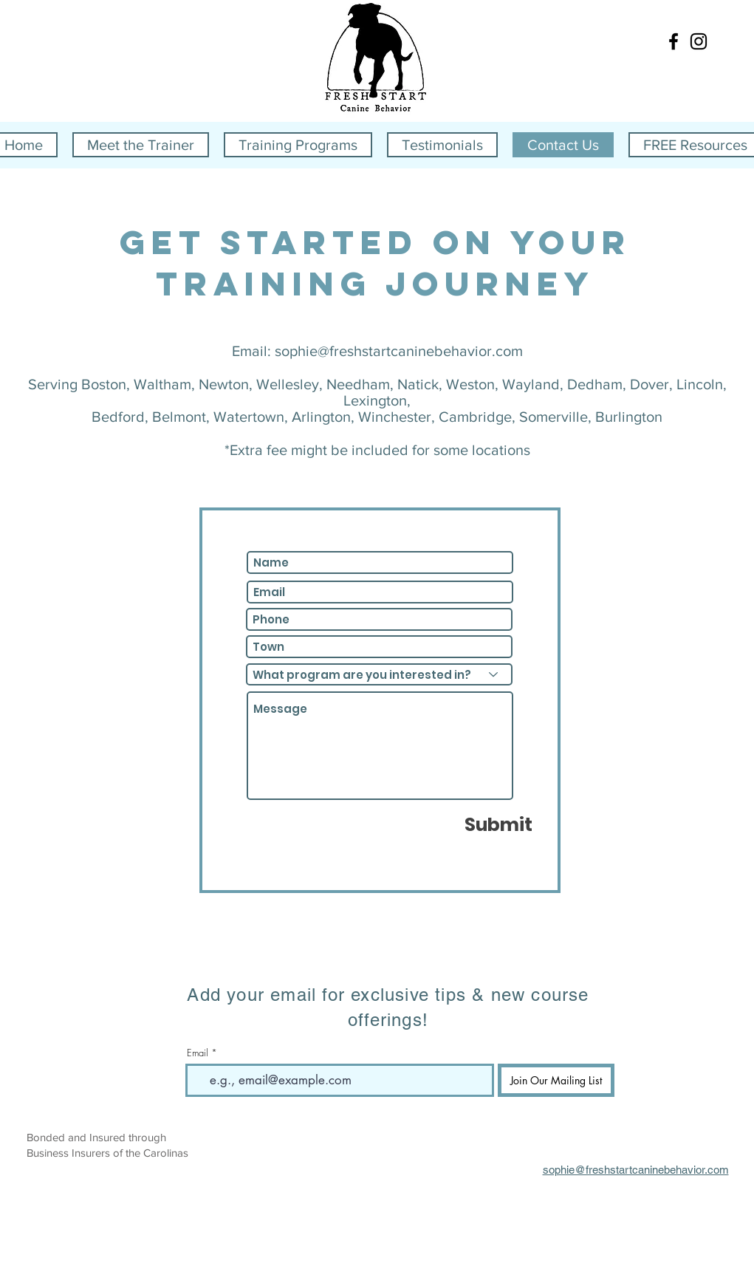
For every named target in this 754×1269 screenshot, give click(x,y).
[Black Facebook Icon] (673, 41)
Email (197, 1053)
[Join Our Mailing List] (556, 1080)
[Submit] (498, 824)
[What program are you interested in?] (379, 674)
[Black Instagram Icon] (699, 41)
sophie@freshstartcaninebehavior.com (399, 351)
